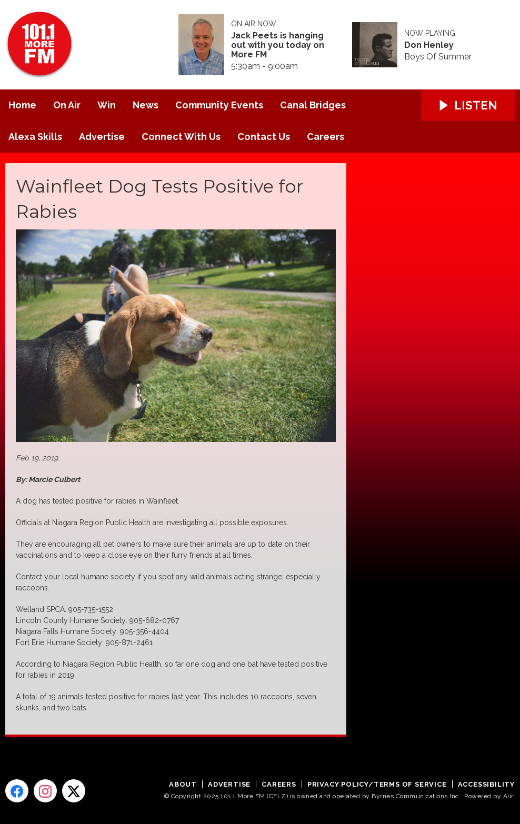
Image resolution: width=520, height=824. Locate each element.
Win (106, 104)
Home (22, 104)
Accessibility (486, 784)
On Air (67, 104)
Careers (325, 136)
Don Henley (429, 45)
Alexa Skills (35, 136)
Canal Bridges (313, 104)
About (183, 784)
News (145, 104)
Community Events (219, 104)
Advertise (102, 136)
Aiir (508, 796)
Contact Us (263, 136)
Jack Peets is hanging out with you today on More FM (277, 45)
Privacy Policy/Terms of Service (377, 784)
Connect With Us (181, 136)
